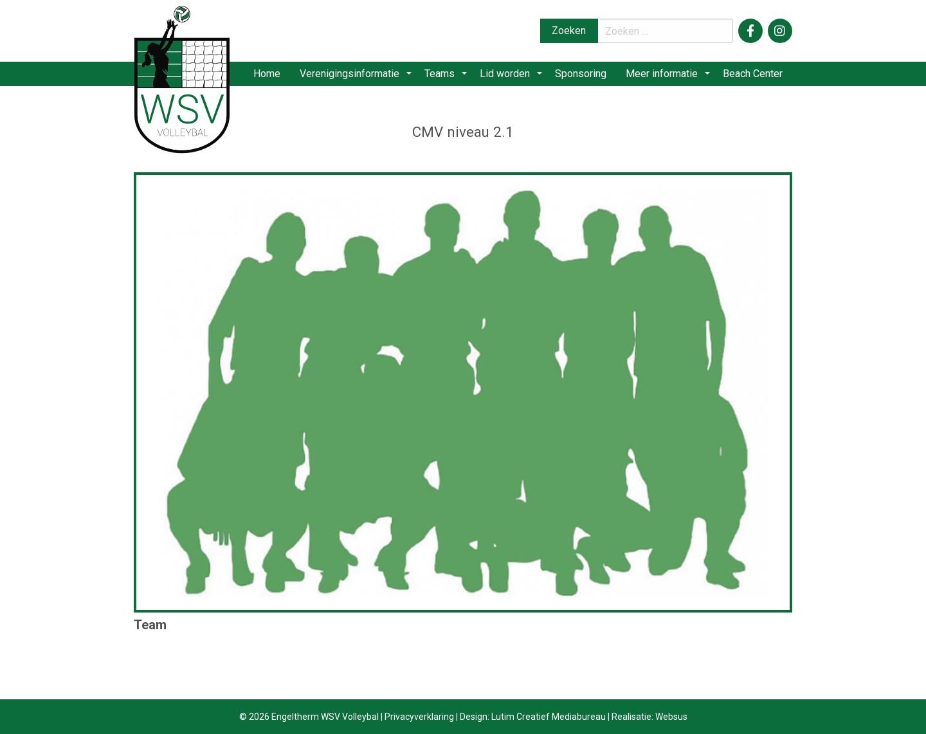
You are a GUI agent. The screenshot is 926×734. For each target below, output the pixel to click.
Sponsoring (583, 77)
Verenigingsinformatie (365, 77)
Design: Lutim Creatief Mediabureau (533, 717)
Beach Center (752, 77)
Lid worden (512, 77)
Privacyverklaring (419, 717)
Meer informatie (666, 77)
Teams (451, 77)
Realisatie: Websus (649, 717)
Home (281, 77)
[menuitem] (281, 77)
